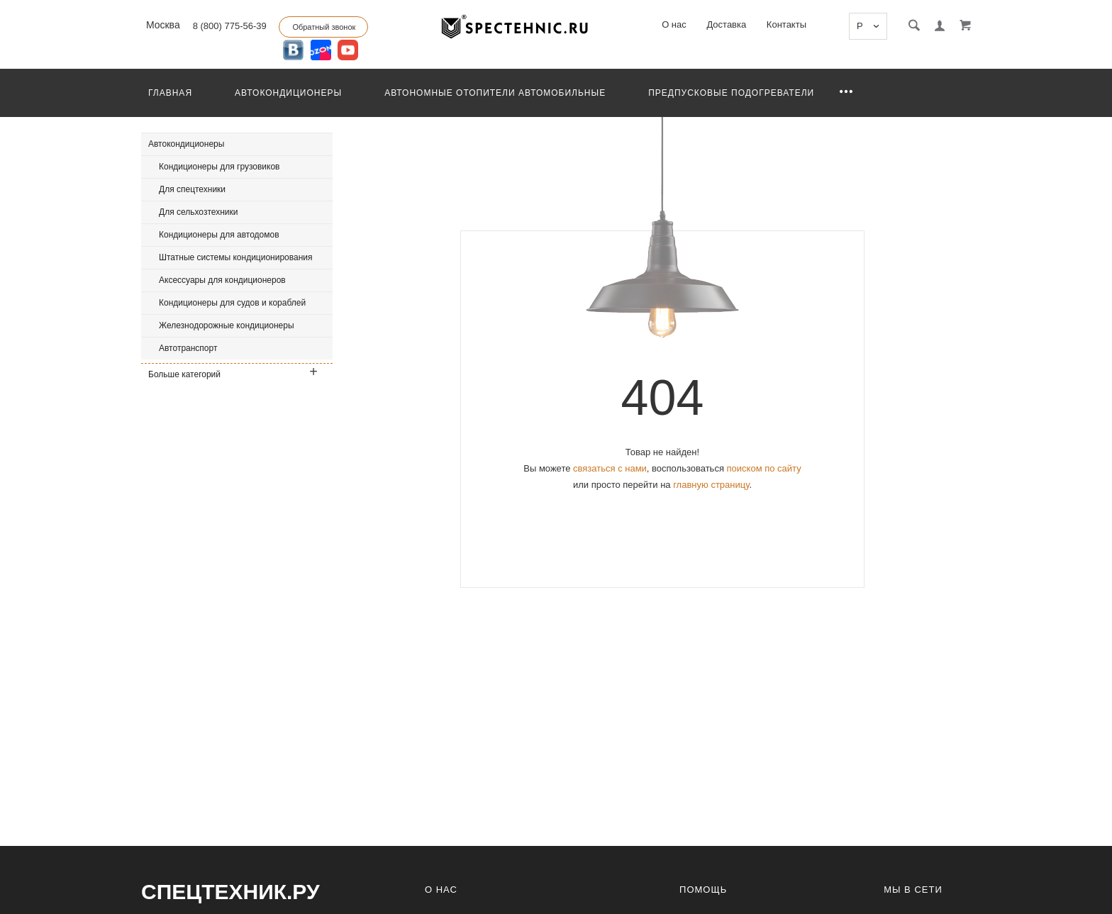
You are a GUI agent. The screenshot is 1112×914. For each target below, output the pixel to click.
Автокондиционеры (288, 93)
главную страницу (711, 484)
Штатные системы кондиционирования (236, 257)
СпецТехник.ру (230, 891)
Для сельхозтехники (198, 212)
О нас (674, 24)
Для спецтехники (192, 189)
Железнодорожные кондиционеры (226, 325)
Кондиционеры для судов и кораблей (232, 303)
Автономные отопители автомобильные (495, 93)
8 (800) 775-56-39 (230, 26)
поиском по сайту (764, 468)
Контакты (786, 24)
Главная (170, 93)
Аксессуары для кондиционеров (222, 280)
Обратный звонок (323, 27)
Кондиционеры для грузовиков (219, 167)
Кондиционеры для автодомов (219, 235)
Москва (161, 24)
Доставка (726, 24)
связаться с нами (610, 468)
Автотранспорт (188, 348)
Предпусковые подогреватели (731, 93)
